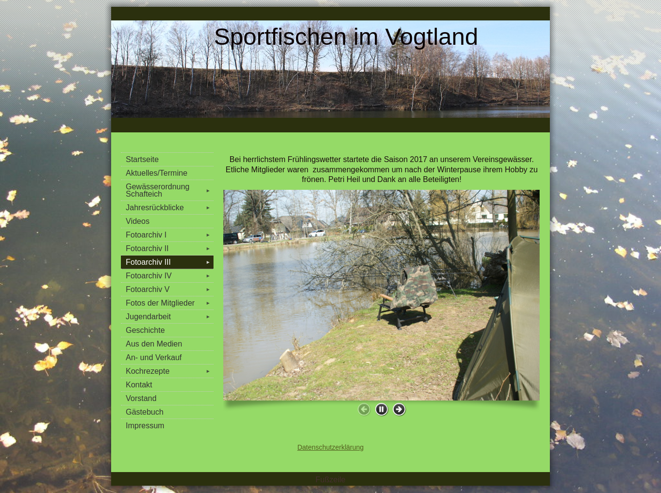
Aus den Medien (154, 344)
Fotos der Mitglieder (170, 303)
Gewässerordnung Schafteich (170, 190)
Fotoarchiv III (170, 262)
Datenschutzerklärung (330, 447)
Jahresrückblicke (170, 207)
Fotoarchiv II (170, 248)
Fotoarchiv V (170, 289)
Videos (138, 221)
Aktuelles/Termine (156, 173)
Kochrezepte (170, 371)
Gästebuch (144, 412)
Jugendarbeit (170, 316)
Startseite (142, 159)
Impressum (145, 425)
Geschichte (145, 330)
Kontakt (139, 385)
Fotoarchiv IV (170, 276)
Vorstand (141, 398)
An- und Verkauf (154, 357)
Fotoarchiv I (170, 235)
